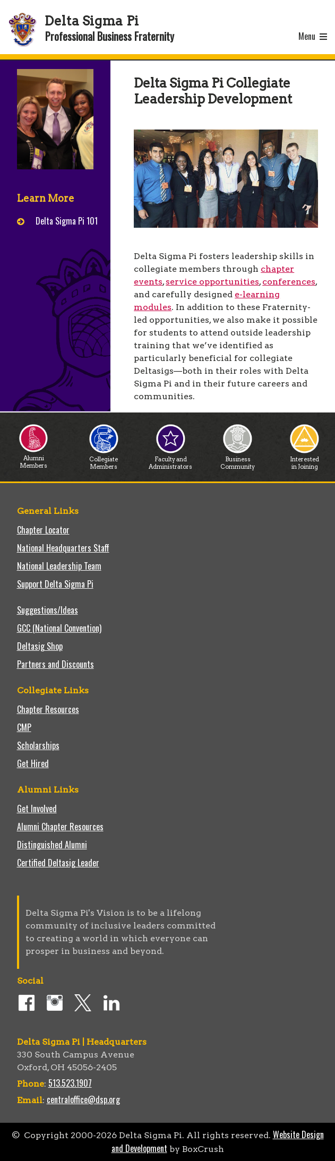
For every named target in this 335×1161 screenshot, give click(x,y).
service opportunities (212, 282)
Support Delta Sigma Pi (55, 584)
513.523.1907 (70, 1083)
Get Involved (37, 808)
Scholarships (38, 745)
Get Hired (33, 763)
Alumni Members (33, 459)
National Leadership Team (59, 566)
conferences (288, 282)
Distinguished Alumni (52, 844)
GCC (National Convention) (59, 628)
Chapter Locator (43, 529)
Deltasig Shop (40, 646)
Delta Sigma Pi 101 (67, 220)
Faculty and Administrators (170, 460)
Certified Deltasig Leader (58, 862)
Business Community (237, 460)
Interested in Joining (304, 460)
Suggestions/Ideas (47, 610)
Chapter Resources (48, 709)
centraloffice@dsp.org (83, 1099)
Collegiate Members (104, 460)
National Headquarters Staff (63, 547)
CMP (24, 727)
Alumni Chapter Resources (60, 826)
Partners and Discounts (55, 664)
